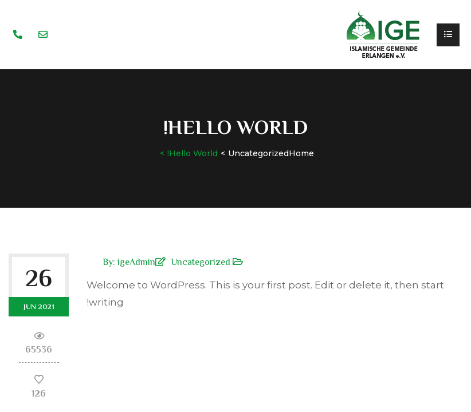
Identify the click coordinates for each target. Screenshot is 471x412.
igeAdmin (136, 262)
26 (38, 277)
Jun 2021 (38, 306)
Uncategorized (258, 153)
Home (301, 153)
